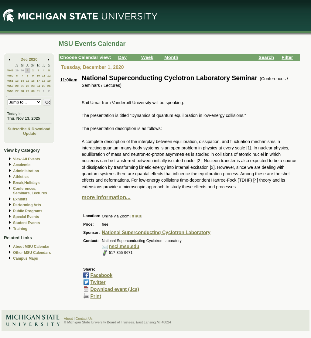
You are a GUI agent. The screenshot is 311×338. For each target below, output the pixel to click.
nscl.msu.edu (124, 246)
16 (33, 80)
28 (22, 91)
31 (38, 91)
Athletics (21, 177)
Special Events (26, 217)
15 (27, 80)
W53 (10, 91)
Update (29, 133)
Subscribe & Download (29, 129)
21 (22, 85)
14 (22, 80)
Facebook (101, 275)
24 (38, 85)
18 (43, 80)
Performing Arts (27, 205)
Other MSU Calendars (32, 253)
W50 (10, 75)
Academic (21, 165)
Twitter (97, 282)
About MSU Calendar (31, 246)
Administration (26, 171)
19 (49, 80)
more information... (106, 197)
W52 (10, 85)
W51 (10, 80)
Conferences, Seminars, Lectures (30, 190)
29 (17, 70)
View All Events (26, 159)
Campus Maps (25, 258)
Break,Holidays (26, 183)
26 (49, 85)
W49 (10, 70)
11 (43, 75)
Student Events (26, 223)
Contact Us (84, 318)
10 (38, 75)
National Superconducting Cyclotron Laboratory (156, 232)
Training (20, 229)
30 (22, 70)
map (136, 215)
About (68, 318)
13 (17, 80)
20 (17, 85)
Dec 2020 (29, 59)
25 (43, 85)
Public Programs (27, 211)
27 (17, 91)
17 (38, 80)
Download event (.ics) (114, 289)
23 (33, 85)
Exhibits (20, 199)
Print (95, 296)
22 (27, 85)
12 (49, 75)
